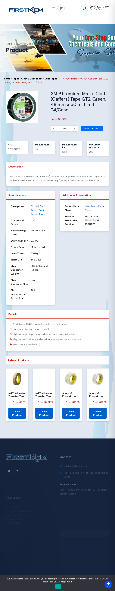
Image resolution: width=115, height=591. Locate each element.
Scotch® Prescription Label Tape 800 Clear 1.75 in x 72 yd (97, 395)
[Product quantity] (64, 129)
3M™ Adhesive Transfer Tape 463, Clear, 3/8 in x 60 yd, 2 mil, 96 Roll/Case (16, 395)
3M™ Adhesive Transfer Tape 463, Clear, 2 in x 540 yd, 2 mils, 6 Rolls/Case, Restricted (44, 395)
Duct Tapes (51, 78)
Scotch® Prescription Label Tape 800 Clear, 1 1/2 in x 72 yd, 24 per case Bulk (70, 395)
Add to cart (92, 128)
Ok (58, 586)
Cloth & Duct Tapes (32, 78)
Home (9, 44)
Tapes (15, 78)
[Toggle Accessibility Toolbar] (108, 584)
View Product (17, 413)
